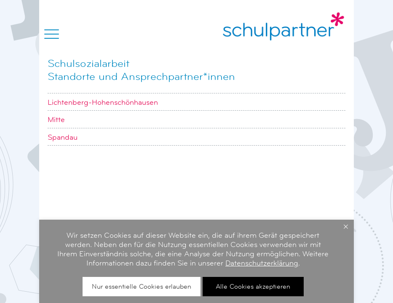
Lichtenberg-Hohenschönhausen (103, 102)
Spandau (63, 137)
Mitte (56, 119)
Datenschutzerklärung (261, 263)
